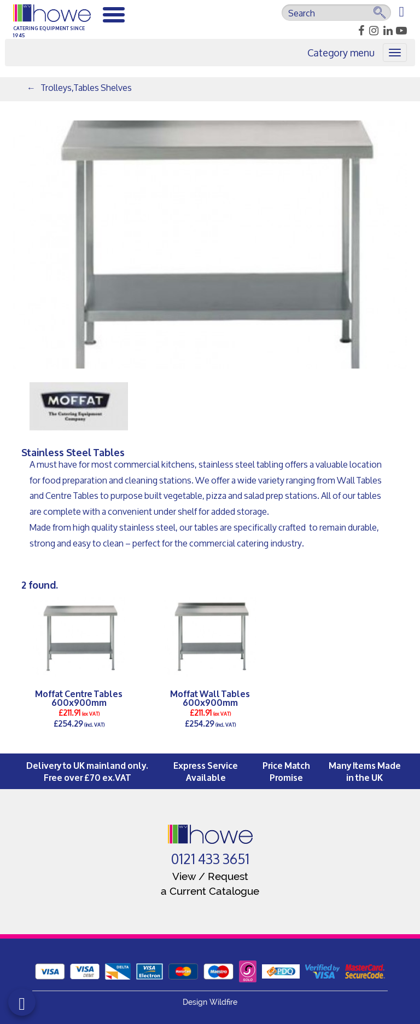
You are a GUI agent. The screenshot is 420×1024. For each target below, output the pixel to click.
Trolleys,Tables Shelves (86, 87)
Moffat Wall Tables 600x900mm (210, 697)
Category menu (341, 52)
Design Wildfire (210, 1002)
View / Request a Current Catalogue (210, 883)
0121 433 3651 (210, 859)
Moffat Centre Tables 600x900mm (78, 697)
